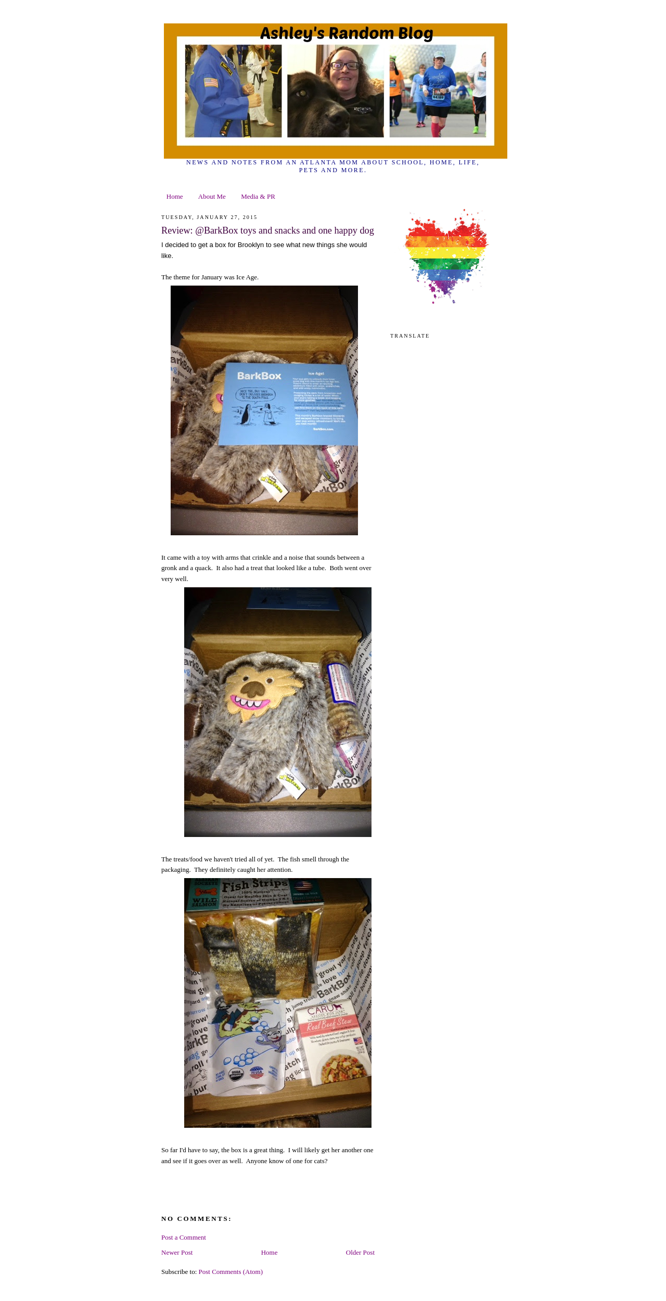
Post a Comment (183, 1237)
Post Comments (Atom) (231, 1272)
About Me (212, 196)
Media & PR (258, 196)
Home (174, 196)
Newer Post (177, 1252)
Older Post (360, 1252)
